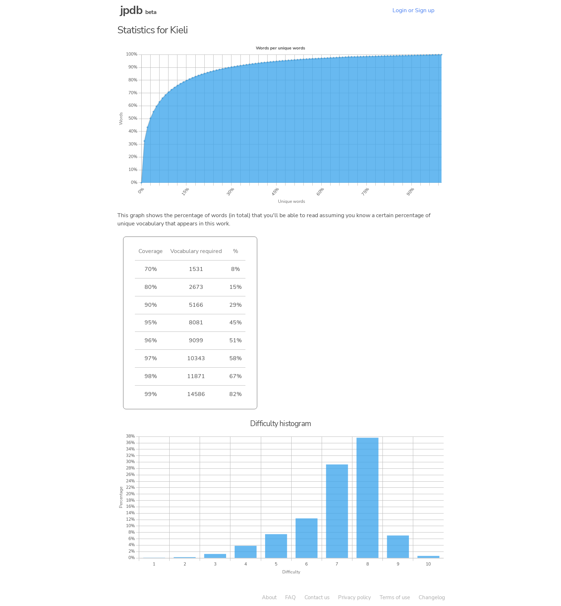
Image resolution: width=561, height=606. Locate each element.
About (269, 597)
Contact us (317, 597)
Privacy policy (354, 597)
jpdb (131, 10)
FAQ (290, 597)
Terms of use (395, 597)
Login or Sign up (413, 10)
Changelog (432, 597)
